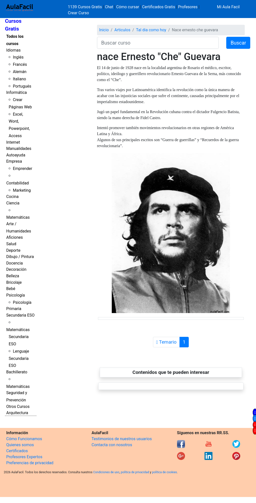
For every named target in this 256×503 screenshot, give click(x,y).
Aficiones (14, 237)
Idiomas (13, 50)
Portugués (22, 86)
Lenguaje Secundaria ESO (19, 358)
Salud (11, 243)
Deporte (13, 250)
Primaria (13, 308)
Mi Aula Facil (228, 7)
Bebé (10, 288)
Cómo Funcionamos (24, 438)
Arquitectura (17, 412)
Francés (20, 64)
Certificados (17, 450)
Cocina (12, 196)
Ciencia (13, 203)
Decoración (16, 269)
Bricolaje (14, 282)
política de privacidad (135, 472)
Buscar (238, 43)
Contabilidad (17, 183)
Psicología (15, 295)
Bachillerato (16, 372)
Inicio (104, 30)
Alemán (19, 71)
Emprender (22, 168)
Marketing (21, 190)
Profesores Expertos (24, 456)
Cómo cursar (127, 7)
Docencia (14, 263)
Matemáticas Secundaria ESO (18, 337)
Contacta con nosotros (112, 444)
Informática (16, 92)
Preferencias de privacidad (30, 462)
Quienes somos (20, 444)
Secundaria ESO (20, 315)
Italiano (19, 79)
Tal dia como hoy (151, 30)
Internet (13, 142)
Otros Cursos (18, 406)
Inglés (18, 57)
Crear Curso (78, 13)
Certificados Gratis (158, 7)
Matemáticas (18, 217)
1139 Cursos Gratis (85, 7)
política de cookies (164, 472)
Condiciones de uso (106, 472)
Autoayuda (15, 155)
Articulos (122, 30)
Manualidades (18, 148)
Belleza (12, 276)
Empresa (14, 161)
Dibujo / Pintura (20, 256)
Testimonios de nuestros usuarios (122, 438)
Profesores (188, 7)
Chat (109, 7)
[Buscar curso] (158, 43)
